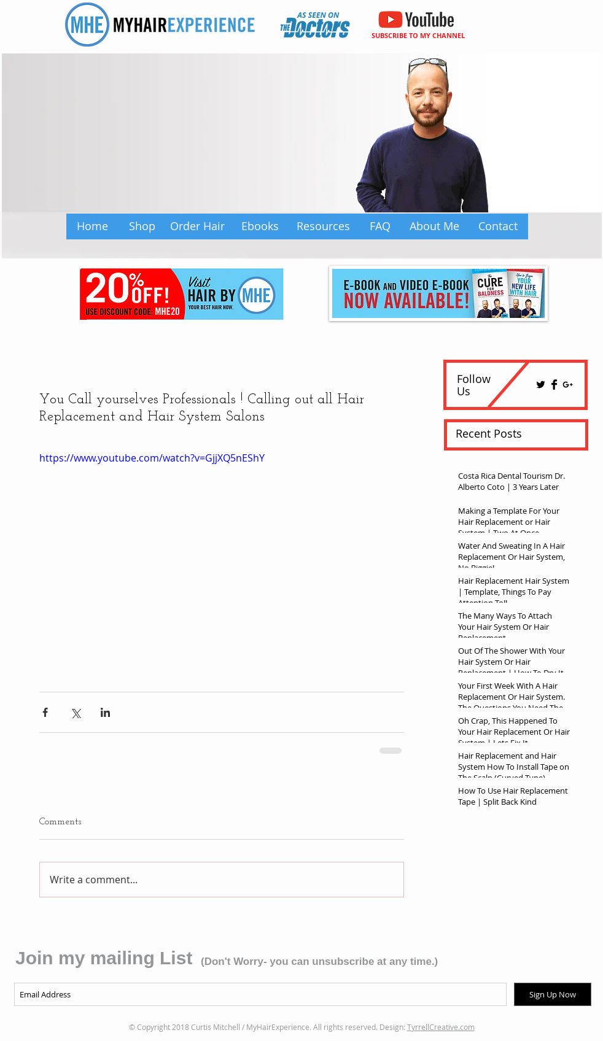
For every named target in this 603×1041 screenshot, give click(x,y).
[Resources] (323, 226)
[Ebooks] (260, 226)
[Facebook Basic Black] (554, 384)
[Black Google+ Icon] (567, 384)
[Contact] (498, 226)
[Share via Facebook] (45, 712)
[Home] (92, 226)
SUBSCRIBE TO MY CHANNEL (418, 35)
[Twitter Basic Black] (540, 384)
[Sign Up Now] (552, 994)
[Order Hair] (197, 226)
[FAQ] (380, 226)
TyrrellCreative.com (441, 1027)
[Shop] (142, 226)
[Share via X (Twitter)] (75, 712)
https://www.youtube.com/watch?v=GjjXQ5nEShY (152, 458)
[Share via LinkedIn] (105, 712)
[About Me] (434, 226)
